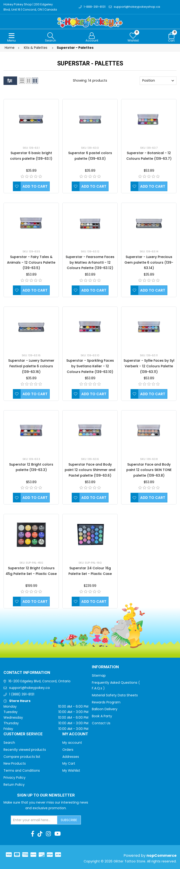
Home (10, 47)
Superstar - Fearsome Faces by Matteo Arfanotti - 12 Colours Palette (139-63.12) (90, 262)
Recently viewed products (25, 749)
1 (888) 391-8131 (21, 694)
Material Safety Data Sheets (115, 695)
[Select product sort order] (158, 80)
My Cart (68, 763)
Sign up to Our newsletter (46, 795)
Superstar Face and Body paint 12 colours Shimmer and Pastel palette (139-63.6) (90, 470)
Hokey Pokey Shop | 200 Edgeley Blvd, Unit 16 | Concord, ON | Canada (30, 7)
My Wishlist (71, 770)
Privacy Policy (15, 777)
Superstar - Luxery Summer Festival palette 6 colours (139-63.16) (31, 366)
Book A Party (102, 716)
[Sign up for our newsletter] (34, 820)
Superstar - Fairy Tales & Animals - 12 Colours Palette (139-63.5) (31, 262)
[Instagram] (48, 834)
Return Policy (14, 784)
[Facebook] (32, 834)
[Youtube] (57, 834)
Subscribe (69, 820)
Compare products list (22, 756)
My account (72, 742)
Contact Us (101, 723)
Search (9, 742)
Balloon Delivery (104, 709)
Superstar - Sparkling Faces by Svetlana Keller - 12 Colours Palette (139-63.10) (90, 366)
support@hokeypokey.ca (29, 687)
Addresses (70, 756)
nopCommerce (161, 855)
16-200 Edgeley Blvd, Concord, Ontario (39, 681)
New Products (15, 763)
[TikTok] (40, 834)
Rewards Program (106, 702)
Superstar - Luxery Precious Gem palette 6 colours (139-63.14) (148, 262)
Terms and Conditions (22, 770)
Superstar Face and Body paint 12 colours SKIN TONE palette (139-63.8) (149, 470)
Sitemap (99, 675)
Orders (67, 749)
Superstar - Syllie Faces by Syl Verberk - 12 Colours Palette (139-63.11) (149, 366)
